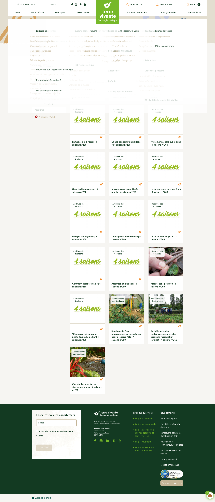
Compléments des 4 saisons (48, 83)
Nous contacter (167, 413)
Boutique (59, 14)
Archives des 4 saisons (51, 75)
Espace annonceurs (169, 465)
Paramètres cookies (172, 483)
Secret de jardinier (49, 96)
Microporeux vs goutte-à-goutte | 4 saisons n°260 (124, 190)
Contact (54, 4)
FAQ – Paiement (143, 441)
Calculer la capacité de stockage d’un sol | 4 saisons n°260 (86, 387)
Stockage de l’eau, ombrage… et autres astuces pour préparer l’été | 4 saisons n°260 (126, 335)
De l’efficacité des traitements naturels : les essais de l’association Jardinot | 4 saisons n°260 (164, 335)
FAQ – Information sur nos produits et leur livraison (144, 432)
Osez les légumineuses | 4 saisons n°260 (85, 190)
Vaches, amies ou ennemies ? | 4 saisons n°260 (87, 96)
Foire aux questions (143, 413)
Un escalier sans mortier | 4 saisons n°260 (125, 96)
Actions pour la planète (49, 99)
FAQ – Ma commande (145, 424)
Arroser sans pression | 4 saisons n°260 (163, 285)
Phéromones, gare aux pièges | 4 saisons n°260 (166, 143)
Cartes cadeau (82, 14)
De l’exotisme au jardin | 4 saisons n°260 (164, 238)
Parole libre (195, 14)
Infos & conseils (169, 14)
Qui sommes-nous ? (25, 4)
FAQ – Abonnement (144, 418)
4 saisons (42, 71)
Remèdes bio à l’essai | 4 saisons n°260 (84, 143)
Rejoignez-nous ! (168, 459)
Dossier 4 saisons (48, 92)
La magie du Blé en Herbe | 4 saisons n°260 (126, 238)
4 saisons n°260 (46, 117)
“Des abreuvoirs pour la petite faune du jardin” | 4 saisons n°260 (85, 337)
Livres (16, 14)
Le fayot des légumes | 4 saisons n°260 (84, 238)
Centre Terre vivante (137, 14)
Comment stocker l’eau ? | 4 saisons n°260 (86, 285)
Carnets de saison (49, 78)
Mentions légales (169, 418)
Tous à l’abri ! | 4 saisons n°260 (163, 96)
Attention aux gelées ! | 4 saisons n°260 (124, 285)
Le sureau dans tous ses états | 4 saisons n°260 (166, 190)
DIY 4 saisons (46, 89)
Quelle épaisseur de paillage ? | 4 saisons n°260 (125, 143)
